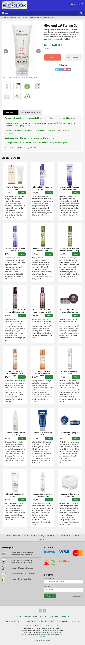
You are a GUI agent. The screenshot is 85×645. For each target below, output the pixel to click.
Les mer (43, 634)
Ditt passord (48, 586)
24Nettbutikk (46, 640)
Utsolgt (52, 57)
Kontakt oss (42, 539)
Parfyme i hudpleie (64, 536)
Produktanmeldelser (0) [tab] (29, 112)
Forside (4, 17)
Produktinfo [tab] (9, 112)
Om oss (25, 536)
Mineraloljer (51, 536)
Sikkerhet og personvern (48, 616)
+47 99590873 (49, 621)
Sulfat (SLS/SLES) (37, 536)
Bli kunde (16, 536)
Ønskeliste (73, 57)
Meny (5, 13)
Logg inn (77, 536)
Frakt (19, 616)
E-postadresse (49, 578)
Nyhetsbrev (65, 616)
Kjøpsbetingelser (30, 616)
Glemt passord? (78, 596)
